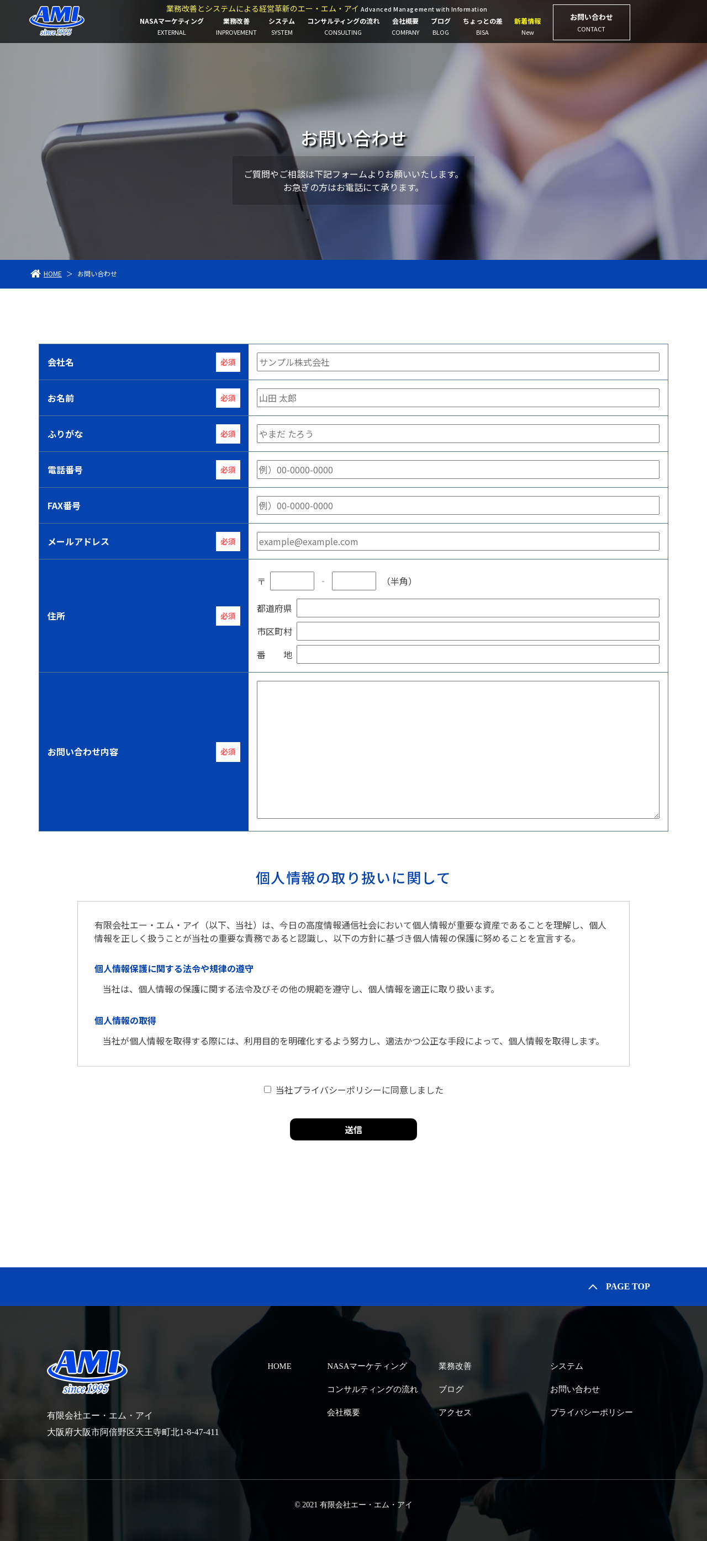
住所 (56, 615)
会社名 (61, 362)
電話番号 (65, 469)
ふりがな (65, 433)
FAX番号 (64, 505)
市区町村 (274, 631)
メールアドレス (78, 541)
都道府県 (274, 608)
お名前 (61, 397)
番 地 (274, 654)
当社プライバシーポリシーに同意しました (360, 1089)
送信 (353, 1129)
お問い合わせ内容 (83, 751)
